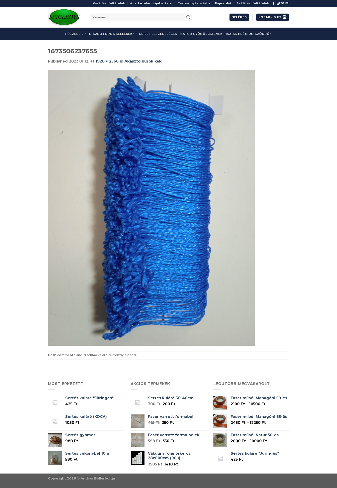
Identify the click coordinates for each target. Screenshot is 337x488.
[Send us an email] (287, 3)
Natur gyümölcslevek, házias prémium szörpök (226, 34)
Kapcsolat (223, 3)
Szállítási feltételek (253, 3)
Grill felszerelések (158, 34)
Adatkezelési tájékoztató (151, 3)
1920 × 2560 (107, 61)
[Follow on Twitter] (282, 3)
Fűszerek (75, 34)
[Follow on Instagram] (278, 3)
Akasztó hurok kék (143, 61)
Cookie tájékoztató (194, 3)
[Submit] (188, 17)
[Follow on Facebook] (273, 3)
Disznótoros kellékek (112, 34)
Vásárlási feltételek (109, 3)
